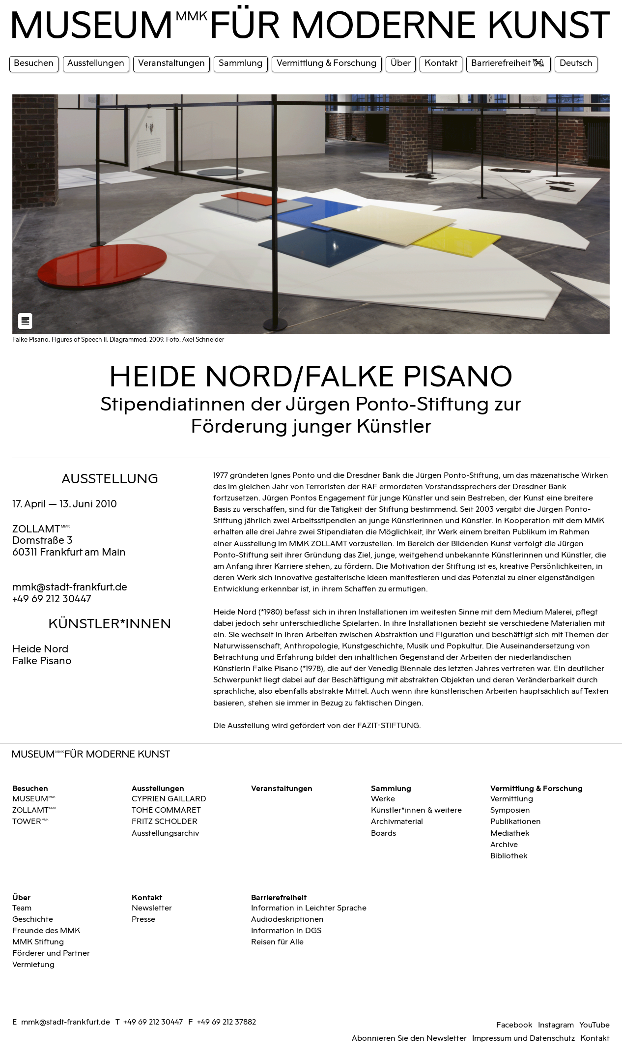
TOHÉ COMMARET (166, 810)
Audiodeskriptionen (287, 919)
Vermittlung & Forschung (536, 787)
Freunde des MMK (46, 931)
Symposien (510, 810)
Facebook (514, 1025)
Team (21, 908)
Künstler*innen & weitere (416, 810)
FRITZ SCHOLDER (165, 821)
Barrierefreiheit (279, 897)
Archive (504, 845)
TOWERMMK (30, 821)
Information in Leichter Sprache (309, 908)
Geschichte (32, 919)
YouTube (594, 1025)
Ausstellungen (158, 787)
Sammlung (391, 787)
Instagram (556, 1025)
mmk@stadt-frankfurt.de (69, 587)
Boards (383, 833)
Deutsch (576, 63)
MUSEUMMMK (34, 799)
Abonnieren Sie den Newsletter (409, 1038)
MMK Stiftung (38, 942)
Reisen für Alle (277, 942)
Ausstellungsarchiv (165, 833)
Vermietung (33, 964)
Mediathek (510, 833)
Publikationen (515, 821)
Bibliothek (509, 856)
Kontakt (147, 897)
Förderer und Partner (51, 953)
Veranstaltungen (281, 787)
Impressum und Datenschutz (523, 1038)
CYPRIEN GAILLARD (169, 799)
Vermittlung (511, 799)
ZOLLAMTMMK (41, 529)
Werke (383, 799)
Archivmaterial (397, 821)
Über (21, 897)
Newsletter (152, 908)
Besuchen (30, 787)
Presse (143, 919)
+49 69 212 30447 (153, 1022)
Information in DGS (286, 931)
